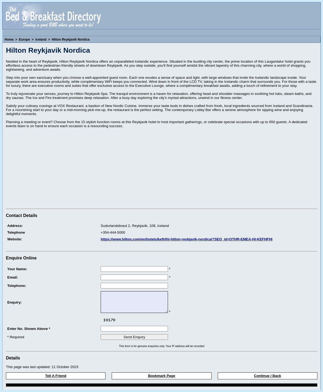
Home (9, 39)
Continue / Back (267, 376)
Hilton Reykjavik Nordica (71, 39)
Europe (24, 39)
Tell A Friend (55, 376)
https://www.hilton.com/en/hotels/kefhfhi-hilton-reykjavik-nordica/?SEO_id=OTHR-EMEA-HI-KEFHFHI (186, 239)
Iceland (40, 39)
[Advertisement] (51, 169)
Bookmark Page (161, 376)
